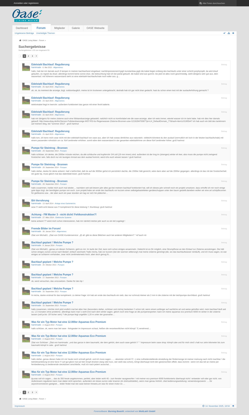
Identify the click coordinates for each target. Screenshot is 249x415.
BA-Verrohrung (40, 200)
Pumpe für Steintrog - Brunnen (49, 148)
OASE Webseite (95, 28)
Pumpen (63, 151)
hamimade (36, 67)
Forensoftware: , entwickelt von (124, 411)
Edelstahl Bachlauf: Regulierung (50, 64)
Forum (41, 28)
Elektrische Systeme (63, 217)
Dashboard (22, 28)
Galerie (76, 28)
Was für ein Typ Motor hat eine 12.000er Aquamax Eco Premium (68, 322)
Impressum (20, 406)
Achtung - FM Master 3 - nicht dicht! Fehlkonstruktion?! (64, 214)
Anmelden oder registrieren (26, 3)
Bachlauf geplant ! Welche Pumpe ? (52, 242)
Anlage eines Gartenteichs (65, 203)
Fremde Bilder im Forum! (46, 228)
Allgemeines (58, 67)
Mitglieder (59, 28)
